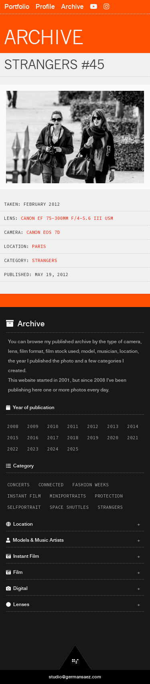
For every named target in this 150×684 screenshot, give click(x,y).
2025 (72, 449)
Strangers (44, 260)
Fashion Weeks (90, 484)
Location (73, 524)
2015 (12, 437)
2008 (12, 426)
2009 (32, 426)
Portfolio (16, 6)
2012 (92, 426)
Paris (39, 246)
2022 (12, 449)
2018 (72, 437)
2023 (32, 449)
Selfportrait (24, 507)
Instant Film (24, 496)
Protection (109, 496)
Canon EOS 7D (43, 232)
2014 (132, 426)
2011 (72, 426)
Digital (73, 588)
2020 (112, 437)
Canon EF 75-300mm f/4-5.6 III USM (67, 218)
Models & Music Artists (73, 540)
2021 (132, 437)
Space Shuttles (69, 507)
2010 (52, 426)
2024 (52, 449)
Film (73, 572)
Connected (51, 484)
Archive (72, 6)
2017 (52, 437)
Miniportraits (68, 496)
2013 (112, 426)
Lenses (73, 604)
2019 (92, 437)
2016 (32, 437)
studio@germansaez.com (75, 677)
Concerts (18, 484)
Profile (45, 6)
